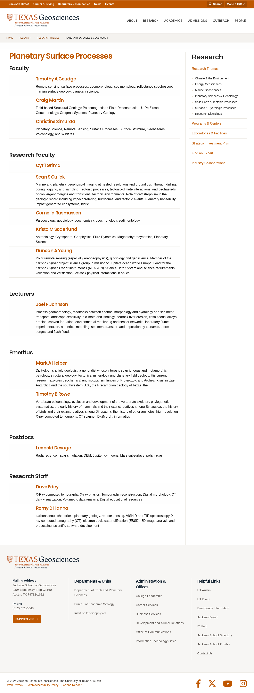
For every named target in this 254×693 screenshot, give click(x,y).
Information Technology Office (156, 641)
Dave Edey (47, 487)
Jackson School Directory (214, 635)
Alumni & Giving (43, 4)
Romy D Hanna (52, 508)
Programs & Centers (207, 123)
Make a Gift (236, 4)
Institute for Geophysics (90, 613)
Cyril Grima (48, 165)
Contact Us (205, 653)
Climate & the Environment (212, 78)
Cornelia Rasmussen (58, 213)
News (97, 4)
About (132, 20)
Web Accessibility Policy (43, 685)
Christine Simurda (55, 121)
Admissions (197, 20)
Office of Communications (153, 632)
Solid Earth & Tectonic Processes (216, 102)
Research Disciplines (208, 113)
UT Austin (204, 590)
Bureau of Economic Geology (94, 604)
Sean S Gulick (50, 177)
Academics (173, 20)
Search (215, 4)
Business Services (148, 614)
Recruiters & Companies (74, 4)
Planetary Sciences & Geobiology (216, 96)
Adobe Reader (72, 685)
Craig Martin (50, 100)
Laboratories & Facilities (209, 133)
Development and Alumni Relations (160, 623)
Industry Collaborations (209, 163)
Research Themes (48, 38)
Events (109, 4)
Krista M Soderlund (56, 229)
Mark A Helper (51, 363)
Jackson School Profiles (213, 644)
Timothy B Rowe (53, 394)
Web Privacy (15, 685)
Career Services (147, 605)
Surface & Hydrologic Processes (215, 108)
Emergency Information (213, 608)
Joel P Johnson (52, 304)
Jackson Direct (19, 4)
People (240, 20)
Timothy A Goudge (56, 79)
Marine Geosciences (208, 90)
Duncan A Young (54, 250)
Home (10, 38)
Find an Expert (202, 153)
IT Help (202, 626)
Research (150, 20)
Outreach (221, 20)
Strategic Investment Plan (210, 143)
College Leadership (149, 596)
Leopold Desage (53, 448)
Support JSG (27, 619)
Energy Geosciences (208, 84)
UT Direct (203, 599)
